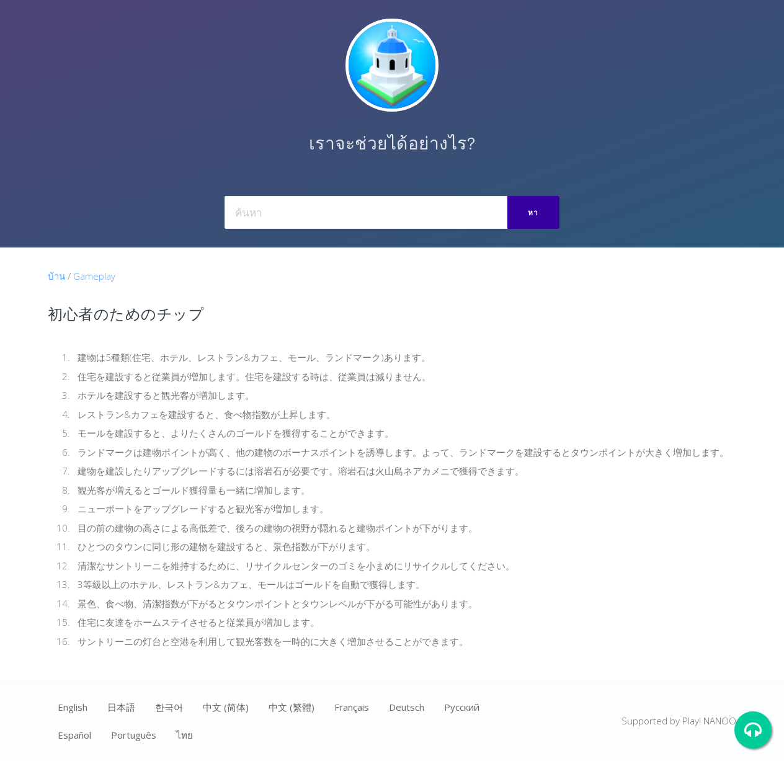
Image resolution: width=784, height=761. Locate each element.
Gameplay (94, 276)
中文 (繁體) (291, 707)
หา (533, 212)
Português (133, 735)
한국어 (169, 707)
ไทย (184, 735)
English (72, 707)
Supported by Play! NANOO (678, 720)
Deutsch (406, 707)
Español (74, 735)
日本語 (121, 707)
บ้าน (56, 276)
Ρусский (461, 707)
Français (351, 707)
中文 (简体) (226, 707)
